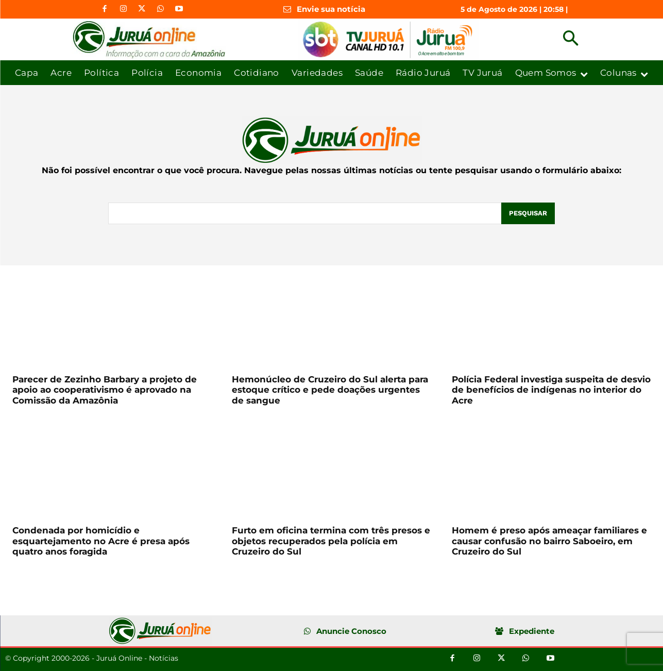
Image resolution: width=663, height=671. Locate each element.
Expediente (531, 631)
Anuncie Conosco (351, 631)
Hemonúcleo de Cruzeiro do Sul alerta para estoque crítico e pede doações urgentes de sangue (330, 390)
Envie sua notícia (331, 9)
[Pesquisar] (528, 213)
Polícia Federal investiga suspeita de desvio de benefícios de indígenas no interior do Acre (551, 390)
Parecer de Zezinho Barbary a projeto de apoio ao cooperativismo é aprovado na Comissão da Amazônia (104, 390)
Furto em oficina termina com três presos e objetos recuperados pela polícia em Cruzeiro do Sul (331, 541)
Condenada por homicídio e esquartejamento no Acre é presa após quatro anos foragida (101, 541)
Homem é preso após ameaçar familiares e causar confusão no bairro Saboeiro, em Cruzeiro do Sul (549, 541)
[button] (570, 39)
